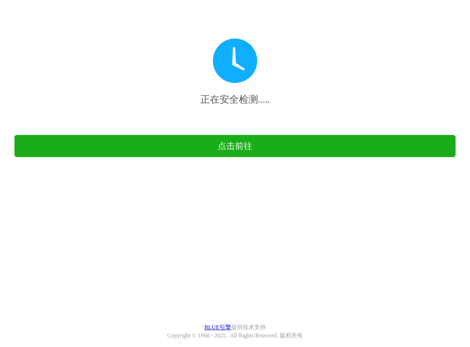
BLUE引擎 (217, 327)
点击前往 (235, 146)
